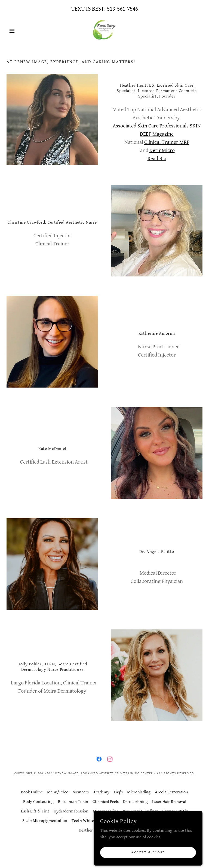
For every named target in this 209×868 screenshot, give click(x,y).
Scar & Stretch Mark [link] (124, 820)
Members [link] (80, 792)
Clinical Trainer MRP (166, 142)
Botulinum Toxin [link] (73, 801)
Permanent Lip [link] (175, 811)
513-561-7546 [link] (122, 8)
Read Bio (156, 159)
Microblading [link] (138, 792)
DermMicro (162, 150)
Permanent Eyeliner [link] (140, 811)
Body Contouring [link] (38, 801)
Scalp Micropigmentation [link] (44, 820)
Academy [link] (101, 792)
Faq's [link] (118, 792)
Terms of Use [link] (118, 830)
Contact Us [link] (177, 820)
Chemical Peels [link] (106, 801)
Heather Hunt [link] (91, 830)
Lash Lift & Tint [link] (35, 811)
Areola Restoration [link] (171, 792)
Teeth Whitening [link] (87, 820)
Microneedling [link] (105, 811)
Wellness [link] (155, 820)
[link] (104, 31)
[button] (21, 30)
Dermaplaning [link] (135, 801)
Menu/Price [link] (57, 792)
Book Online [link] (32, 792)
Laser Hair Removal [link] (169, 801)
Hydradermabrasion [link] (71, 811)
